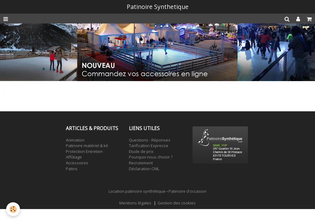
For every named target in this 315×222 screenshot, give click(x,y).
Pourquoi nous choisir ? (151, 157)
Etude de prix (141, 151)
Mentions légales (135, 203)
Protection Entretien (84, 151)
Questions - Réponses (149, 140)
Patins (72, 168)
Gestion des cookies (177, 203)
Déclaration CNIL (144, 168)
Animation (75, 140)
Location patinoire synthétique (137, 191)
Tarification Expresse (148, 145)
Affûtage (74, 157)
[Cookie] (13, 209)
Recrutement (141, 163)
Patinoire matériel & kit (87, 145)
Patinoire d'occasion (187, 191)
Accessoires (77, 163)
